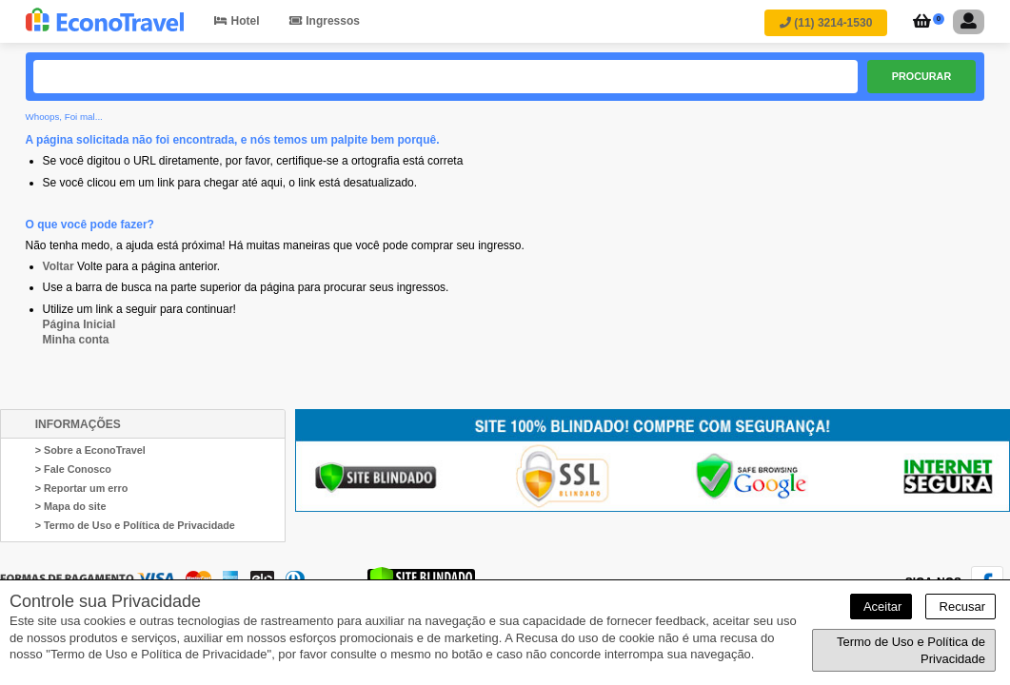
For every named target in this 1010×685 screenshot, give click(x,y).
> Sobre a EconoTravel (90, 450)
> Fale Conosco (73, 469)
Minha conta (76, 339)
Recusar (960, 606)
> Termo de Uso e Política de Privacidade (135, 525)
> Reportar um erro (82, 488)
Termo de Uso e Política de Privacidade (911, 650)
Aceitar (881, 606)
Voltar (58, 266)
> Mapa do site (71, 506)
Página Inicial (79, 324)
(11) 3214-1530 (826, 22)
